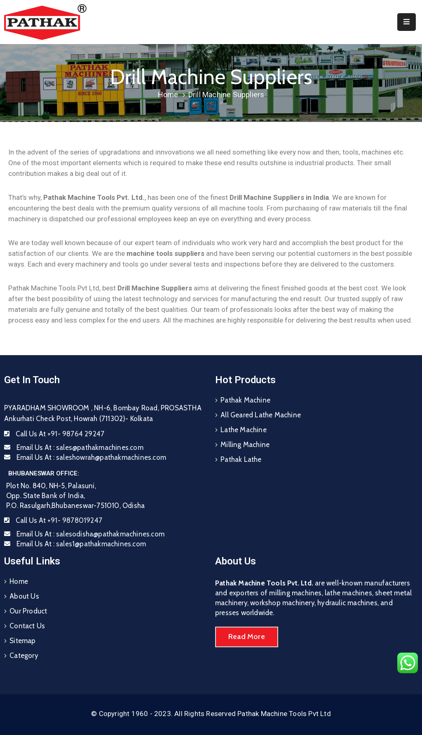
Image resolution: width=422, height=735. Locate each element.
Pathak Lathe (240, 459)
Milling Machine (245, 444)
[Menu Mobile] (406, 22)
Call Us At (60, 434)
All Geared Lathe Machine (260, 415)
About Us (24, 596)
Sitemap (22, 641)
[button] (246, 637)
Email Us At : (79, 447)
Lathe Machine (243, 430)
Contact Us (27, 626)
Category (23, 655)
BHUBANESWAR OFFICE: (43, 473)
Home (168, 94)
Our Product (28, 611)
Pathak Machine (245, 400)
